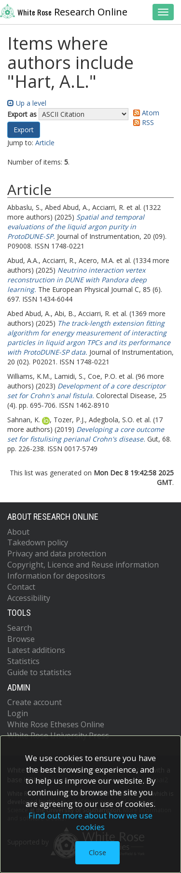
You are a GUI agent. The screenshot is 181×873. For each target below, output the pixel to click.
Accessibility (28, 598)
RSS (142, 122)
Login (17, 713)
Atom (144, 112)
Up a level (26, 103)
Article (45, 142)
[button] (23, 130)
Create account (34, 702)
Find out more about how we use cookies (90, 821)
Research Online (63, 11)
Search (19, 628)
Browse (21, 639)
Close (97, 852)
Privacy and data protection (56, 553)
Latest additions (36, 650)
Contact (21, 587)
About (18, 532)
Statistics (23, 661)
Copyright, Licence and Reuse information (83, 564)
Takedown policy (37, 542)
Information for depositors (56, 575)
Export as (22, 114)
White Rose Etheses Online (55, 724)
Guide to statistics (39, 672)
